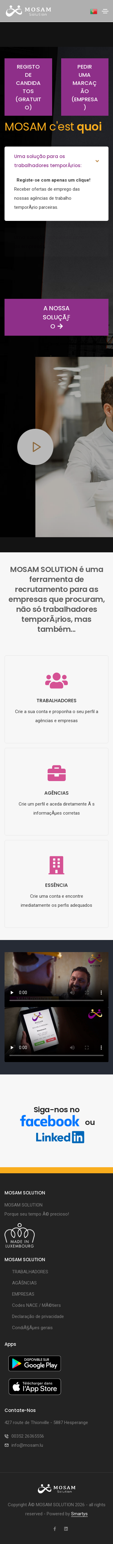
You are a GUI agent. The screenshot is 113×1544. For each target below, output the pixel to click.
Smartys (79, 1514)
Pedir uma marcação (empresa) (79, 87)
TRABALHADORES (30, 1271)
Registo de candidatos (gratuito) (23, 87)
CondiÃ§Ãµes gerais (32, 1327)
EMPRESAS (23, 1294)
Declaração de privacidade (38, 1316)
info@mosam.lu (27, 1445)
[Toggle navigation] (105, 11)
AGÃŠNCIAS (24, 1283)
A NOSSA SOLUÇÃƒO (37, 317)
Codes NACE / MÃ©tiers (36, 1305)
